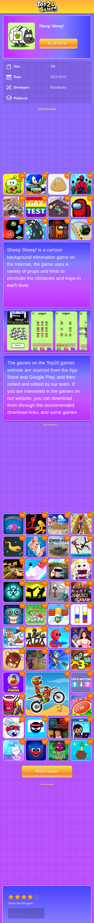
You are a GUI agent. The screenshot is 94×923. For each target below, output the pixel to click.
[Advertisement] (47, 455)
